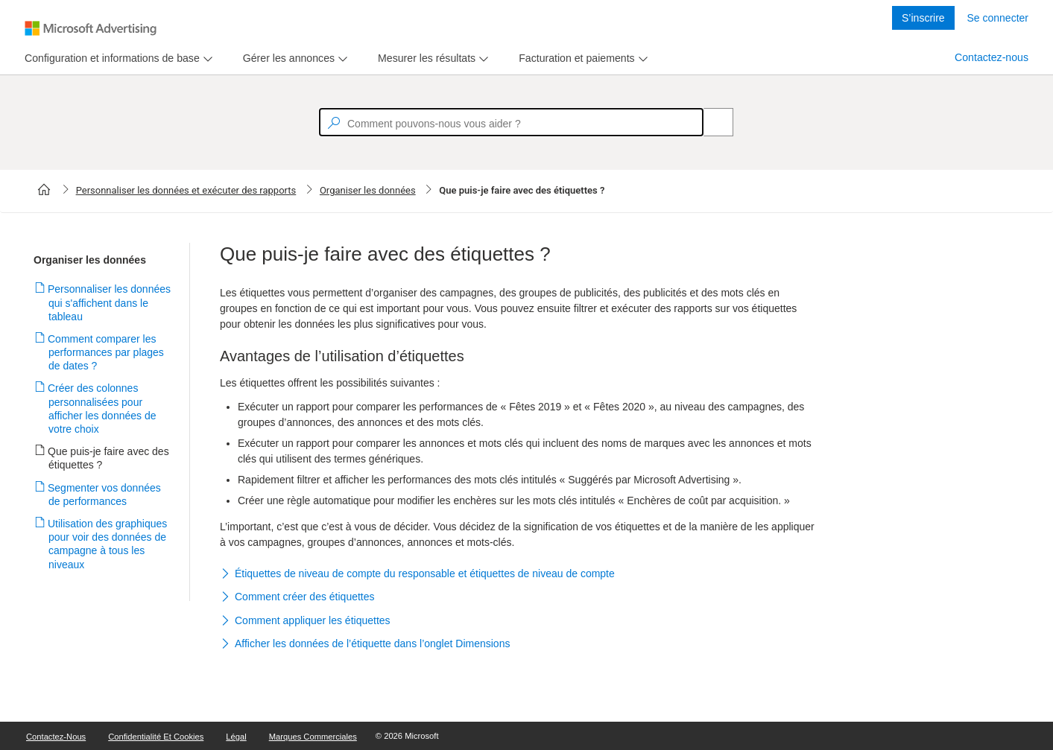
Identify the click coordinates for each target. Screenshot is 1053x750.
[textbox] (511, 122)
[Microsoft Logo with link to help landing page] (90, 28)
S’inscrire (923, 18)
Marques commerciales (313, 736)
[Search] (710, 122)
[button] (518, 574)
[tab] (109, 58)
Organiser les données (368, 190)
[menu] (116, 58)
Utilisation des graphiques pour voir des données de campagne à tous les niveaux (107, 544)
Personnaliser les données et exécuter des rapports (186, 190)
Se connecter (998, 18)
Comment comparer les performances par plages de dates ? (106, 352)
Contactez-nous (991, 57)
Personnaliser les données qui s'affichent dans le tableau (109, 302)
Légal (236, 736)
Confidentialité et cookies (155, 736)
